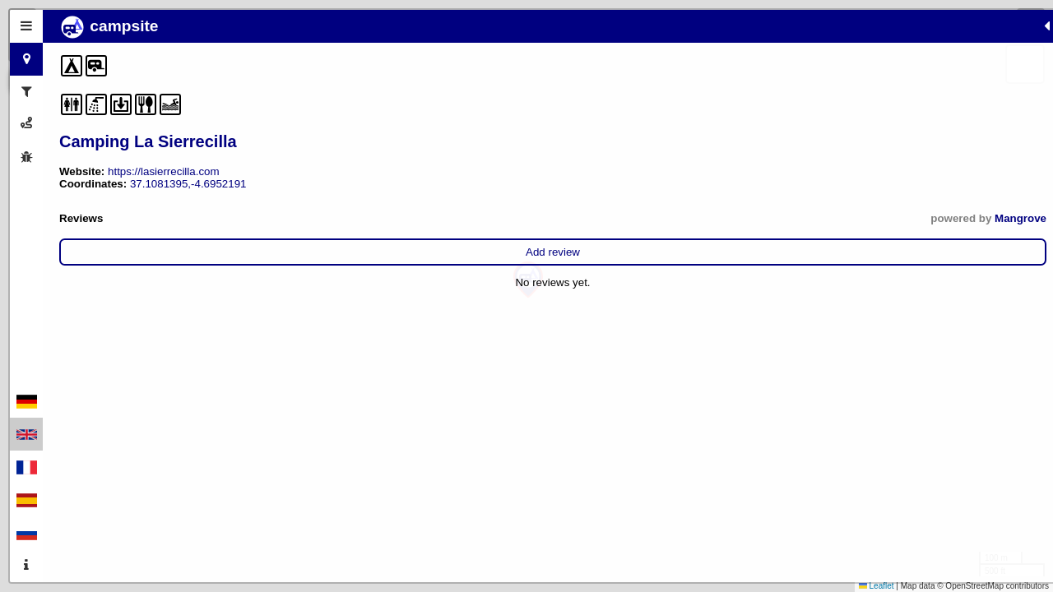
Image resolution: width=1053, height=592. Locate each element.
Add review (215, 252)
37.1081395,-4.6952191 (188, 184)
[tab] (26, 26)
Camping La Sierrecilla (148, 141)
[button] (528, 279)
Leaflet (876, 585)
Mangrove (346, 218)
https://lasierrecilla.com (164, 171)
